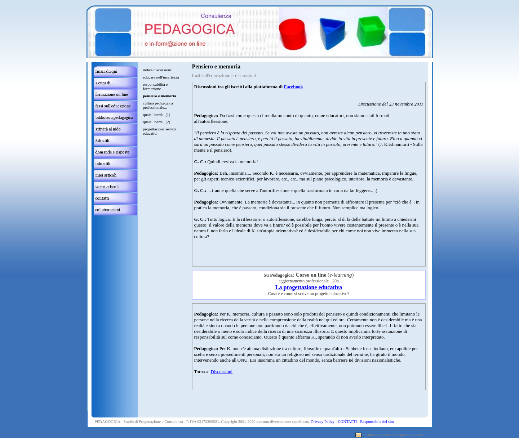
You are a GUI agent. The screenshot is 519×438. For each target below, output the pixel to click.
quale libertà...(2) (156, 122)
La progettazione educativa (308, 287)
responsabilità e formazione (155, 86)
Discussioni (222, 371)
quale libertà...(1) (156, 114)
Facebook (293, 86)
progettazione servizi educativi (159, 131)
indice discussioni (157, 70)
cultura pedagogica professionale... (158, 105)
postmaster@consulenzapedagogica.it (392, 435)
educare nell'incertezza (161, 77)
